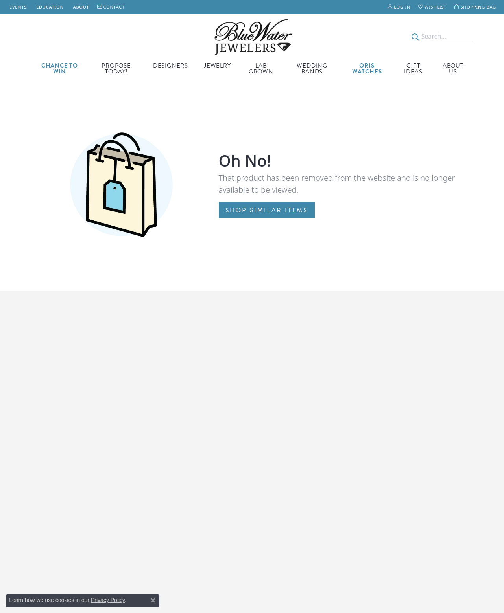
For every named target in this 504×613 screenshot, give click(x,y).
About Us (453, 68)
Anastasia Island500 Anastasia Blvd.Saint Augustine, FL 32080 (65, 416)
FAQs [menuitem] (374, 465)
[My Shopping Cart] (475, 7)
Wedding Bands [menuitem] (276, 457)
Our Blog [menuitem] (379, 457)
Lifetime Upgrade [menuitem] (166, 424)
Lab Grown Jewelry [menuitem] (280, 440)
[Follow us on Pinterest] (408, 497)
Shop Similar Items (266, 210)
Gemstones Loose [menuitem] (279, 506)
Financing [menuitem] (380, 416)
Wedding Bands (312, 68)
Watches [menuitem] (267, 407)
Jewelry (217, 65)
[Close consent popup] (153, 600)
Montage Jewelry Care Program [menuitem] (184, 399)
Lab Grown (261, 68)
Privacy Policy (108, 600)
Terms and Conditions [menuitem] (396, 432)
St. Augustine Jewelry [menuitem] (283, 498)
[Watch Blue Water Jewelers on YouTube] (395, 497)
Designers (170, 65)
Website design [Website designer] (233, 589)
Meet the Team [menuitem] (388, 407)
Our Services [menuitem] (384, 424)
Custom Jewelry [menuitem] (276, 449)
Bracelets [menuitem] (268, 482)
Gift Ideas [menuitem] (268, 416)
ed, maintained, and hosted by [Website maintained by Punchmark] (280, 589)
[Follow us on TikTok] (372, 497)
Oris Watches (367, 68)
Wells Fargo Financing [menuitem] (172, 407)
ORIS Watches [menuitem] (274, 424)
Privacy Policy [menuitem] (385, 440)
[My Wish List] (432, 7)
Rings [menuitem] (263, 465)
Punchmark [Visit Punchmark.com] (323, 589)
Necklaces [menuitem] (269, 490)
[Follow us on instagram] (420, 497)
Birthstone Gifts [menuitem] (276, 399)
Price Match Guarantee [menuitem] (173, 432)
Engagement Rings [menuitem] (280, 432)
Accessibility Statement (361, 589)
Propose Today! (116, 68)
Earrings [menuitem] (267, 473)
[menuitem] (218, 544)
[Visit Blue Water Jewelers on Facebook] (383, 497)
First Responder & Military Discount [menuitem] (189, 416)
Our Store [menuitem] (380, 399)
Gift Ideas (413, 68)
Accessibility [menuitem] (383, 449)
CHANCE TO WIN (59, 68)
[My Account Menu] (399, 7)
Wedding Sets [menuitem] (274, 515)
